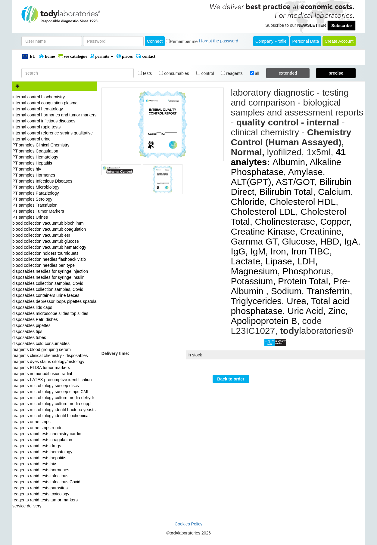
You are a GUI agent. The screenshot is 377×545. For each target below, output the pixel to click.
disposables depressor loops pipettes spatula (54, 301)
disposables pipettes (31, 325)
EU (28, 56)
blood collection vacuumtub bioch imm (48, 223)
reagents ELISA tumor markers (41, 367)
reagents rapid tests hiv (34, 463)
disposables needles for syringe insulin (48, 277)
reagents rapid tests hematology (42, 451)
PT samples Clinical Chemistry (41, 145)
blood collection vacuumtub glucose (45, 241)
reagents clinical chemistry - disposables (50, 355)
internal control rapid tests (36, 127)
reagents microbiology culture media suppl (51, 403)
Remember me (184, 41)
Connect (155, 41)
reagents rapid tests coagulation (42, 439)
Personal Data (305, 41)
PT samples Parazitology (35, 193)
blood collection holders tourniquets (45, 253)
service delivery (26, 505)
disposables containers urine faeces (45, 295)
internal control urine (31, 139)
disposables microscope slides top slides (50, 313)
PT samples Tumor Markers (38, 211)
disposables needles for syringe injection (50, 271)
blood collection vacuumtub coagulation (49, 229)
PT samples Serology (32, 199)
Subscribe (341, 25)
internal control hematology (37, 108)
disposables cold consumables (41, 343)
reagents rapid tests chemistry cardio (46, 433)
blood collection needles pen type (43, 265)
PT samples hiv (26, 169)
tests (145, 73)
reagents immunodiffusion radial (42, 373)
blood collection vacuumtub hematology (49, 247)
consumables (174, 73)
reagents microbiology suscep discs (45, 385)
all (254, 73)
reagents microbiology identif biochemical (50, 415)
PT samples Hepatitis (32, 163)
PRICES (124, 56)
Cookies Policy (188, 524)
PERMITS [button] (101, 56)
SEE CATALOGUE (72, 56)
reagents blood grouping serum (41, 349)
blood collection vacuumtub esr (41, 235)
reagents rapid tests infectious (40, 475)
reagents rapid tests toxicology (40, 493)
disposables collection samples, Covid (47, 283)
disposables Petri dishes (35, 319)
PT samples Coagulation (35, 151)
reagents (231, 73)
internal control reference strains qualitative (52, 133)
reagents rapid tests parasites (40, 487)
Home (47, 56)
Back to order (230, 379)
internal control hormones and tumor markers (54, 114)
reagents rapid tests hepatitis (39, 457)
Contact (145, 56)
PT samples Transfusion (35, 205)
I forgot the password (218, 40)
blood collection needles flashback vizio (49, 259)
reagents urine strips (31, 421)
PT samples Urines (30, 217)
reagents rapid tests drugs (36, 445)
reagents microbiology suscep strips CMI (50, 391)
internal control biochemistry (38, 96)
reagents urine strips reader (38, 427)
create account (339, 41)
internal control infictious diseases (43, 121)
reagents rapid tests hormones (40, 469)
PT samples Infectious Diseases (42, 181)
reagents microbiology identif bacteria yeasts (53, 409)
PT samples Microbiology (35, 187)
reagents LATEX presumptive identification (52, 379)
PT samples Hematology (35, 157)
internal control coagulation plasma (44, 102)
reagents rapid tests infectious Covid (46, 481)
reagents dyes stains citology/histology (48, 361)
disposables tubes (29, 337)
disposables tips (27, 331)
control (205, 73)
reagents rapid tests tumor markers (45, 499)
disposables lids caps (32, 307)
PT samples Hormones (33, 175)
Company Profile (271, 41)
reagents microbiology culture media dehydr (53, 397)
